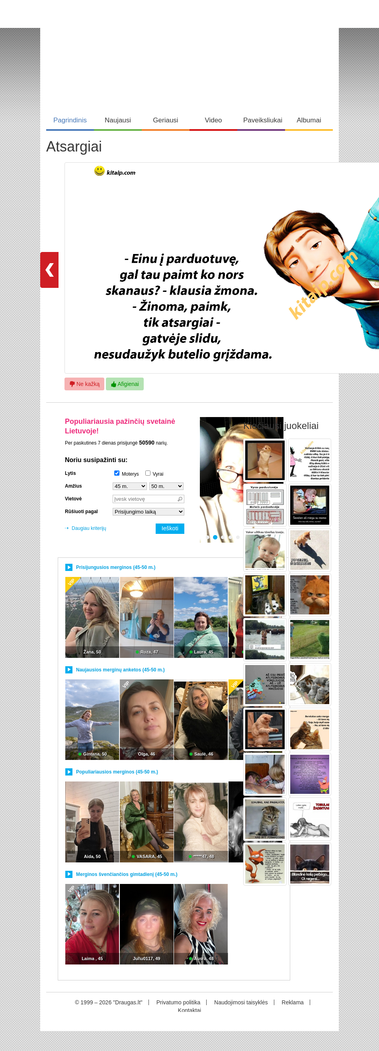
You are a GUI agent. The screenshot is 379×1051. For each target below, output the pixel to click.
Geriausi (165, 120)
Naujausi (118, 120)
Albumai (309, 120)
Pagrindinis (70, 120)
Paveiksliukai (262, 120)
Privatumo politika (178, 1002)
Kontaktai (189, 1010)
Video (213, 120)
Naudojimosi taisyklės (241, 1002)
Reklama (293, 1002)
